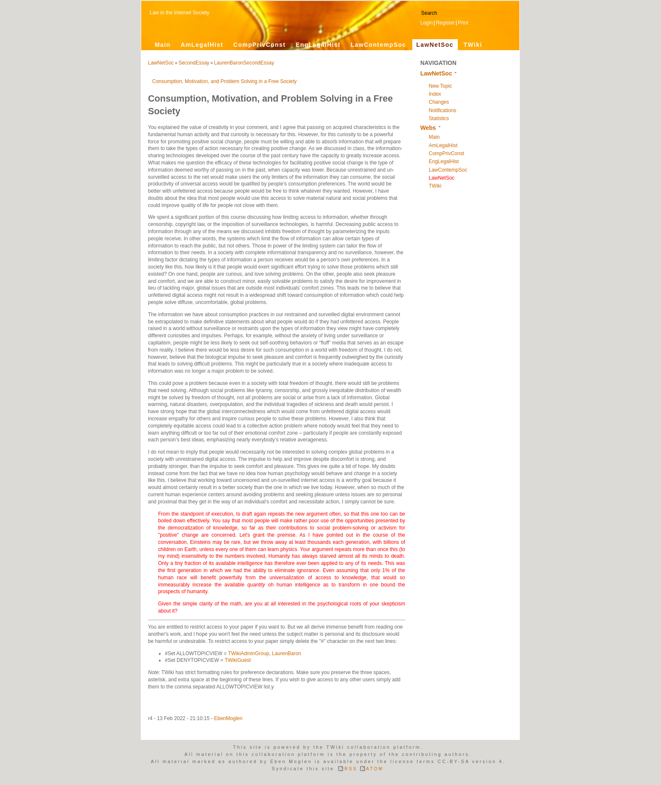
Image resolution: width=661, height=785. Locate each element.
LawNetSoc (435, 44)
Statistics (439, 118)
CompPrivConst (259, 44)
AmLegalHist (202, 44)
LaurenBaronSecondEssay (244, 63)
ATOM (375, 768)
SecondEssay (193, 63)
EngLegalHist (318, 44)
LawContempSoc (378, 44)
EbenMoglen (228, 718)
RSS (350, 768)
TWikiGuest (238, 660)
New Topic (440, 86)
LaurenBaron (286, 653)
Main (163, 44)
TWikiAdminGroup (248, 653)
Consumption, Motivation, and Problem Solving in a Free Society (224, 81)
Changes (439, 102)
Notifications (442, 110)
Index (435, 94)
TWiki (473, 44)
